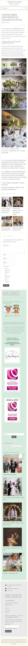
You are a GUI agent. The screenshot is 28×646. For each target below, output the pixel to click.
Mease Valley (13, 150)
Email (4, 258)
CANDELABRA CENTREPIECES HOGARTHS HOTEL (12, 17)
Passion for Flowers (14, 149)
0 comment (22, 168)
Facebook (5, 293)
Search (14, 436)
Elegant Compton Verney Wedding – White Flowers (5, 210)
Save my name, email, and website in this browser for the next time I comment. (7, 274)
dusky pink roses (21, 171)
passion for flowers (10, 175)
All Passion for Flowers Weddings (14, 160)
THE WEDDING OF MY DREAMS (11, 603)
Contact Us (7, 612)
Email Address (8, 624)
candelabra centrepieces (10, 171)
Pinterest (13, 293)
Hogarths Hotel (18, 28)
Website (5, 262)
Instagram (9, 293)
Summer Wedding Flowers (16, 166)
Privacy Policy (7, 610)
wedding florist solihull (14, 179)
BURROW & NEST (8, 604)
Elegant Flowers (17, 162)
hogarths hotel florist (6, 173)
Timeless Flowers (5, 168)
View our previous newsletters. (11, 628)
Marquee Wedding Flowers (16, 164)
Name (4, 254)
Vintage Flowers (14, 168)
